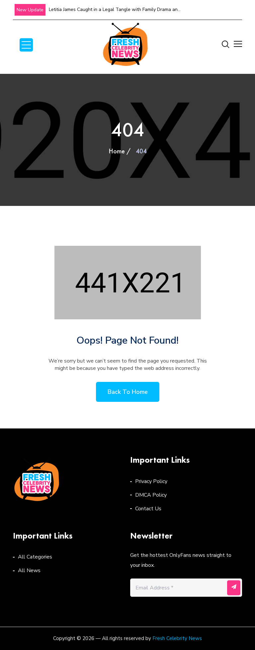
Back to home (128, 392)
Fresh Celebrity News (177, 638)
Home (117, 151)
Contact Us (148, 508)
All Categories (35, 557)
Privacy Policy (151, 481)
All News (29, 570)
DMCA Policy (151, 495)
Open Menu (26, 45)
